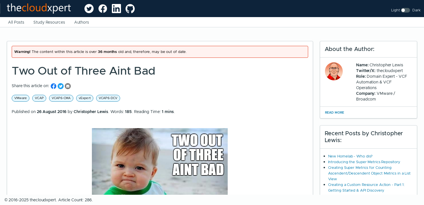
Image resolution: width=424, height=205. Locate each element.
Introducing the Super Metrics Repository (364, 161)
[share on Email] (68, 85)
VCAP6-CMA (61, 98)
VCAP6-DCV (108, 98)
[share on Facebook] (54, 85)
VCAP (39, 98)
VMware (20, 98)
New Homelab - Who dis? (350, 156)
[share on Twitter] (61, 85)
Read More (334, 112)
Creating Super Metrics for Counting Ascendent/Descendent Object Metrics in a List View (369, 173)
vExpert (85, 98)
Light (395, 10)
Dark (416, 10)
